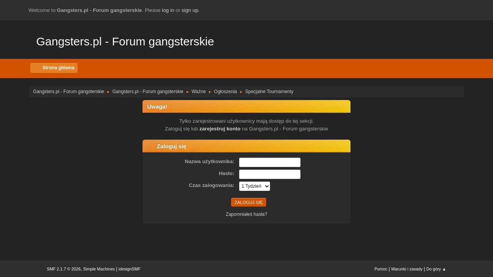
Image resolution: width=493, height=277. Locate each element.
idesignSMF (130, 269)
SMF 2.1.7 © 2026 (64, 269)
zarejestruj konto (220, 129)
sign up (190, 10)
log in (168, 10)
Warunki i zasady (407, 269)
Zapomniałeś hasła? (246, 214)
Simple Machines (99, 269)
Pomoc (380, 269)
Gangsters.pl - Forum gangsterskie (125, 41)
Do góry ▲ (436, 269)
